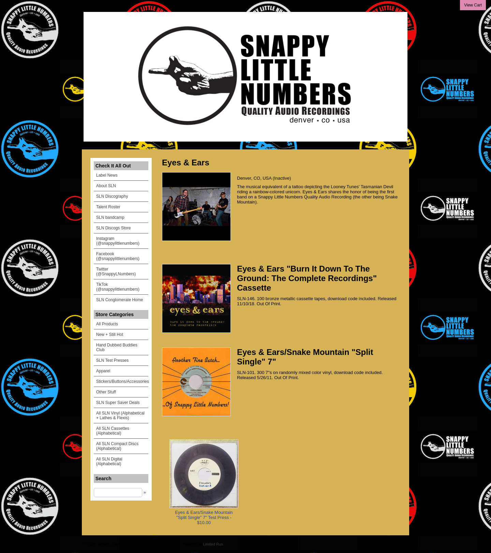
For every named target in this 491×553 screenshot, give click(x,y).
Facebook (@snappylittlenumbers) (117, 256)
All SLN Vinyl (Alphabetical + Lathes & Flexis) (120, 415)
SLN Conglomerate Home (119, 299)
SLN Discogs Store (113, 228)
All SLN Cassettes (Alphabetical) (112, 431)
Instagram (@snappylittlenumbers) (117, 241)
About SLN (106, 185)
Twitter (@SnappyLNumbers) (116, 271)
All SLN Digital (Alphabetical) (109, 461)
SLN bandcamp (110, 217)
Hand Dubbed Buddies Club (116, 347)
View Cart (473, 5)
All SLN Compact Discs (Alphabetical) (117, 446)
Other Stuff (106, 392)
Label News (107, 175)
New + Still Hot (109, 334)
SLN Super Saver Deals (117, 402)
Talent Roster (108, 207)
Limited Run (213, 544)
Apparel (103, 371)
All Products (107, 324)
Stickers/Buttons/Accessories (122, 381)
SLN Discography (112, 196)
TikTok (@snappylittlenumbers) (117, 287)
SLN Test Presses (112, 360)
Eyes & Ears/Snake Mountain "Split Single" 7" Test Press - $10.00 (204, 517)
